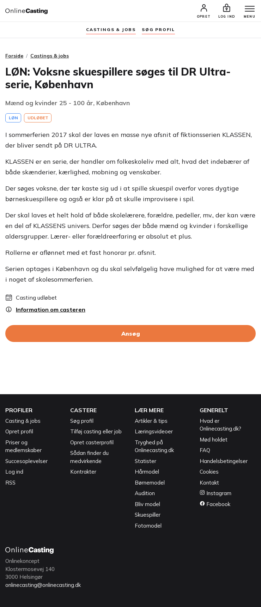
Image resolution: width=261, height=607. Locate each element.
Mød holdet (213, 439)
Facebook (215, 504)
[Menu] (250, 9)
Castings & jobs (111, 29)
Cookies (209, 471)
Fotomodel (148, 525)
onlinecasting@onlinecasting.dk (43, 585)
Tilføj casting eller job (96, 431)
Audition (145, 493)
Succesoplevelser (26, 461)
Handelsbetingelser (224, 461)
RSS (10, 482)
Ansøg (130, 333)
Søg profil (81, 420)
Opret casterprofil (92, 442)
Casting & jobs (23, 420)
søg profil (158, 29)
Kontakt (209, 482)
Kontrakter (83, 471)
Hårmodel (147, 471)
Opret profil (19, 431)
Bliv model (147, 504)
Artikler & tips (151, 420)
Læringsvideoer (154, 431)
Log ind (14, 471)
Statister (145, 461)
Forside (14, 56)
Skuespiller (147, 514)
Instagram (215, 493)
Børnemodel (150, 482)
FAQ (205, 450)
